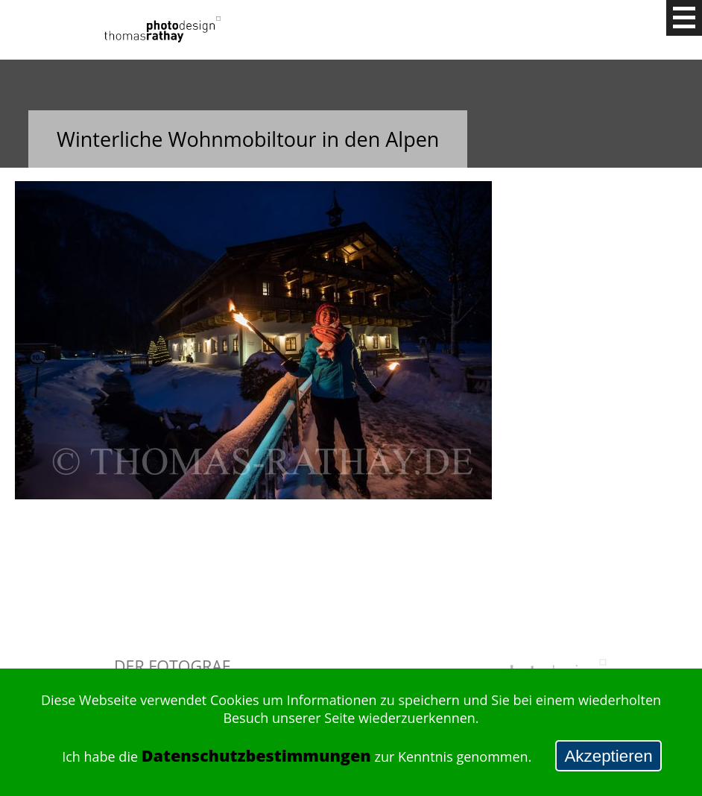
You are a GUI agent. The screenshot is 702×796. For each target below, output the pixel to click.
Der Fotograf (172, 666)
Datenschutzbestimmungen (256, 755)
